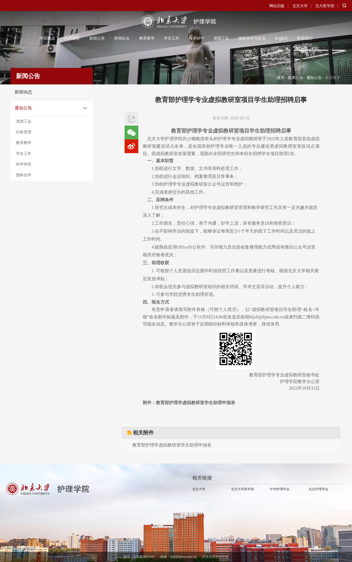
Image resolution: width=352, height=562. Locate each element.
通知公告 (23, 108)
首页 (281, 77)
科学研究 (196, 38)
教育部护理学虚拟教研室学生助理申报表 (171, 445)
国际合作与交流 (251, 38)
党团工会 (221, 38)
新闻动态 (23, 92)
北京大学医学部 (242, 489)
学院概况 (47, 38)
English (281, 38)
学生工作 (171, 38)
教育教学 (147, 38)
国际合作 (23, 175)
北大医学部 (324, 6)
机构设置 (72, 38)
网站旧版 (277, 6)
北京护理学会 (318, 489)
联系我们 (304, 38)
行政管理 (23, 132)
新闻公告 (97, 38)
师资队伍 (122, 38)
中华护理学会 (280, 489)
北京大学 (300, 6)
